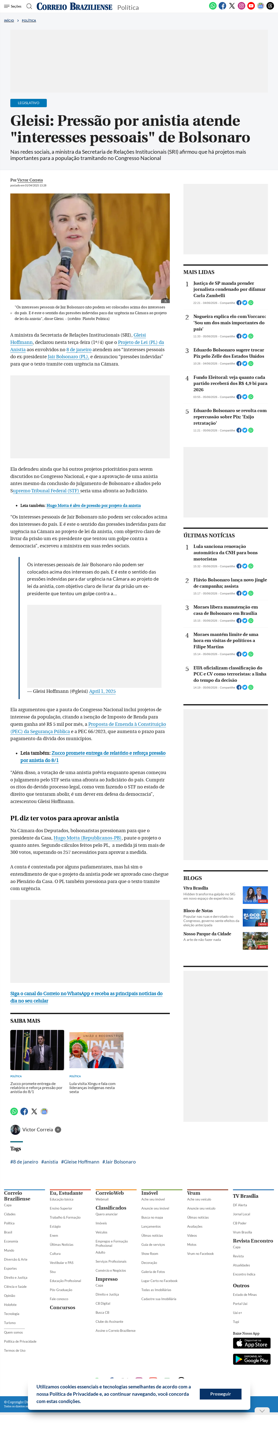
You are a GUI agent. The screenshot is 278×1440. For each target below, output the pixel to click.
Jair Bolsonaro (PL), (68, 356)
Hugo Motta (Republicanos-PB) (88, 838)
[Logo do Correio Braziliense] (74, 6)
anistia (51, 1162)
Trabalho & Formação (65, 1217)
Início (9, 20)
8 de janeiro (79, 349)
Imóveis (101, 1223)
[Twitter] (232, 9)
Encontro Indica (244, 1274)
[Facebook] (222, 9)
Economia (11, 1241)
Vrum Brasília (242, 1232)
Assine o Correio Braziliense (116, 1331)
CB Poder (240, 1223)
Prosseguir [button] (220, 1393)
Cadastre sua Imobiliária (158, 1299)
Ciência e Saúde (15, 1287)
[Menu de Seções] (13, 6)
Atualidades (241, 1265)
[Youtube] (251, 9)
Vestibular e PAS (61, 1263)
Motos (191, 1245)
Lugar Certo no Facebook (159, 1281)
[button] (83, 1402)
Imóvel (149, 1193)
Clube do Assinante (109, 1321)
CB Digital (103, 1303)
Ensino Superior (61, 1208)
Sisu (53, 1272)
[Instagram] (241, 9)
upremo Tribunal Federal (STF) (46, 491)
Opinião (9, 1296)
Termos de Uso (14, 1350)
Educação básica (61, 1199)
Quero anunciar (107, 1214)
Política (29, 20)
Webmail (102, 1199)
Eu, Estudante (66, 1193)
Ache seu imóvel (153, 1199)
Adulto (100, 1252)
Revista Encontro (253, 1241)
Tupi (236, 1322)
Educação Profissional (65, 1281)
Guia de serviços (153, 1245)
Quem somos (13, 1332)
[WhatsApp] (213, 9)
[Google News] (260, 9)
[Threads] (270, 9)
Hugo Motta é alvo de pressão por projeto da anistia (94, 505)
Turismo (10, 1323)
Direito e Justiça (15, 1277)
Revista (238, 1256)
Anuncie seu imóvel (155, 1208)
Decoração (149, 1263)
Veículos (101, 1232)
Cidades (10, 1214)
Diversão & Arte (15, 1259)
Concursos (62, 1307)
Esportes (10, 1268)
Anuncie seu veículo (201, 1208)
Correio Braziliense (17, 1196)
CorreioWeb (110, 1193)
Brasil (8, 1232)
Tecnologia (11, 1314)
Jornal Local (241, 1214)
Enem (54, 1235)
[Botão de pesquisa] (28, 6)
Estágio (55, 1226)
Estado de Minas (245, 1295)
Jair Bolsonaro (120, 1162)
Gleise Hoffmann (81, 1162)
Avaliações (195, 1226)
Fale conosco (59, 1299)
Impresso (107, 1279)
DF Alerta (240, 1205)
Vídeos (192, 1235)
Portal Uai (240, 1304)
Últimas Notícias (61, 1245)
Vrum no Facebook (200, 1254)
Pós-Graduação (61, 1290)
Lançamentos (151, 1226)
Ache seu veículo (199, 1199)
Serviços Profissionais (111, 1261)
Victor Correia (38, 1129)
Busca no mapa (152, 1217)
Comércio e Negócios (111, 1270)
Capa (8, 1205)
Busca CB (102, 1312)
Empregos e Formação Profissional (112, 1243)
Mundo (9, 1250)
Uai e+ (237, 1313)
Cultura (55, 1254)
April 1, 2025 (102, 691)
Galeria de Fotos (153, 1272)
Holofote (10, 1305)
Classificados (111, 1208)
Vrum (193, 1193)
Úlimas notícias (152, 1235)
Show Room (149, 1254)
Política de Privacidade (20, 1341)
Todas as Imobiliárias (156, 1290)
